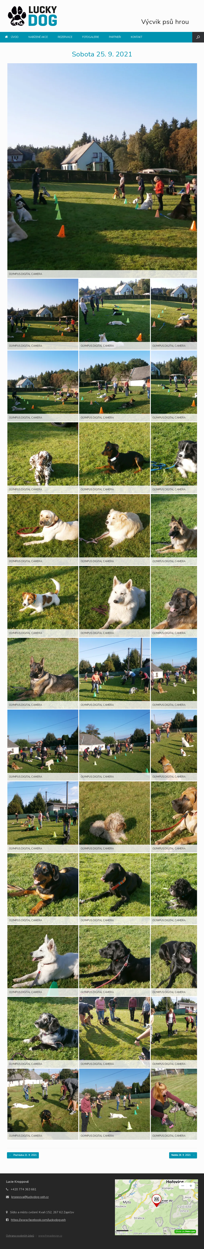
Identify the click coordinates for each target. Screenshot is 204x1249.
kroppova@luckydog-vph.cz (30, 1197)
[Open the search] (198, 37)
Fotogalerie (90, 37)
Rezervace (65, 37)
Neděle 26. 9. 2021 (183, 1155)
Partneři (115, 37)
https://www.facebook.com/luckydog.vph (38, 1220)
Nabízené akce (38, 37)
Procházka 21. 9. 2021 (23, 1155)
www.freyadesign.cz (50, 1236)
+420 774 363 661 (23, 1189)
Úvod (12, 37)
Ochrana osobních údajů (20, 1236)
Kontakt (136, 37)
